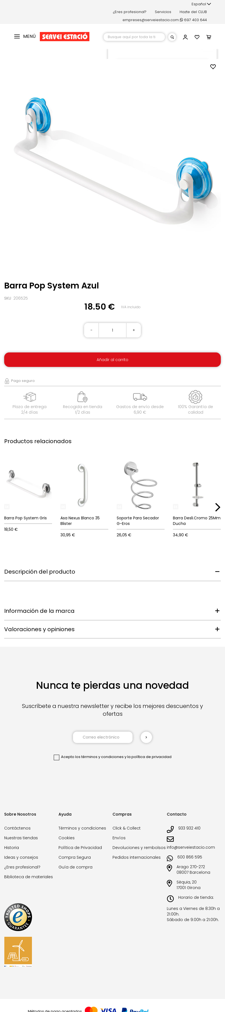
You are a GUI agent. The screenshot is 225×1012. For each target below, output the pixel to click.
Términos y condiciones (82, 828)
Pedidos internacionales (137, 857)
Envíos (119, 838)
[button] (201, 4)
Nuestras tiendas (21, 838)
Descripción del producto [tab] (39, 572)
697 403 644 (193, 20)
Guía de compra (75, 867)
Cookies (66, 838)
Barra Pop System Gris (25, 518)
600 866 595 (189, 857)
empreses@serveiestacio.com (151, 20)
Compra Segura (74, 857)
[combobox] (134, 37)
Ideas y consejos (21, 857)
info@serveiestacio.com (191, 847)
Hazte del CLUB (193, 11)
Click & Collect (127, 828)
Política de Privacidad (80, 847)
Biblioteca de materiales (28, 877)
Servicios (163, 11)
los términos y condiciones (99, 756)
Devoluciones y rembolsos (139, 847)
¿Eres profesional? (129, 11)
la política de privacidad (149, 756)
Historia (11, 847)
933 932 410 (189, 828)
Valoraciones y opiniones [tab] (39, 629)
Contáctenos (17, 828)
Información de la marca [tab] (39, 611)
